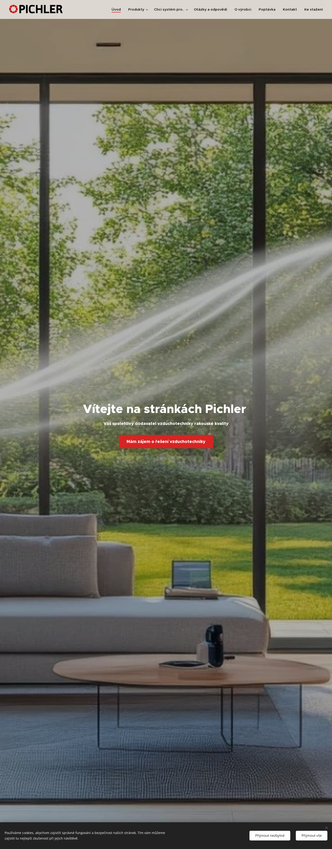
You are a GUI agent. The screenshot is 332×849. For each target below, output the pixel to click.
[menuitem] (117, 9)
